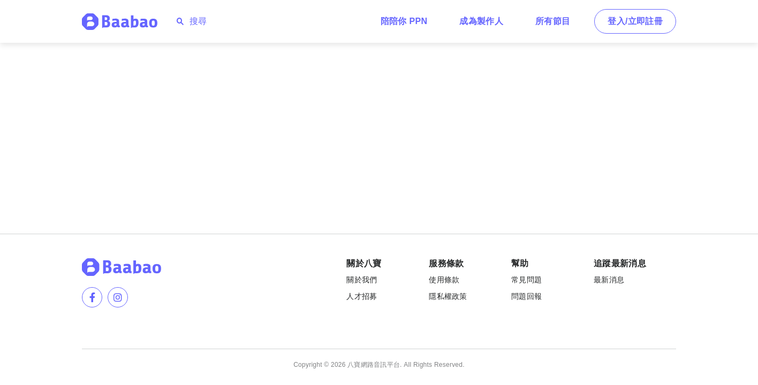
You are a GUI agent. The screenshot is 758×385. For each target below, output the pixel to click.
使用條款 (444, 279)
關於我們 (361, 279)
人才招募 (361, 296)
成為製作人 (481, 21)
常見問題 (526, 279)
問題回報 (526, 296)
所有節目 (552, 21)
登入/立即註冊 (635, 21)
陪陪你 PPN (404, 21)
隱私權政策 (448, 296)
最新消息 (609, 279)
